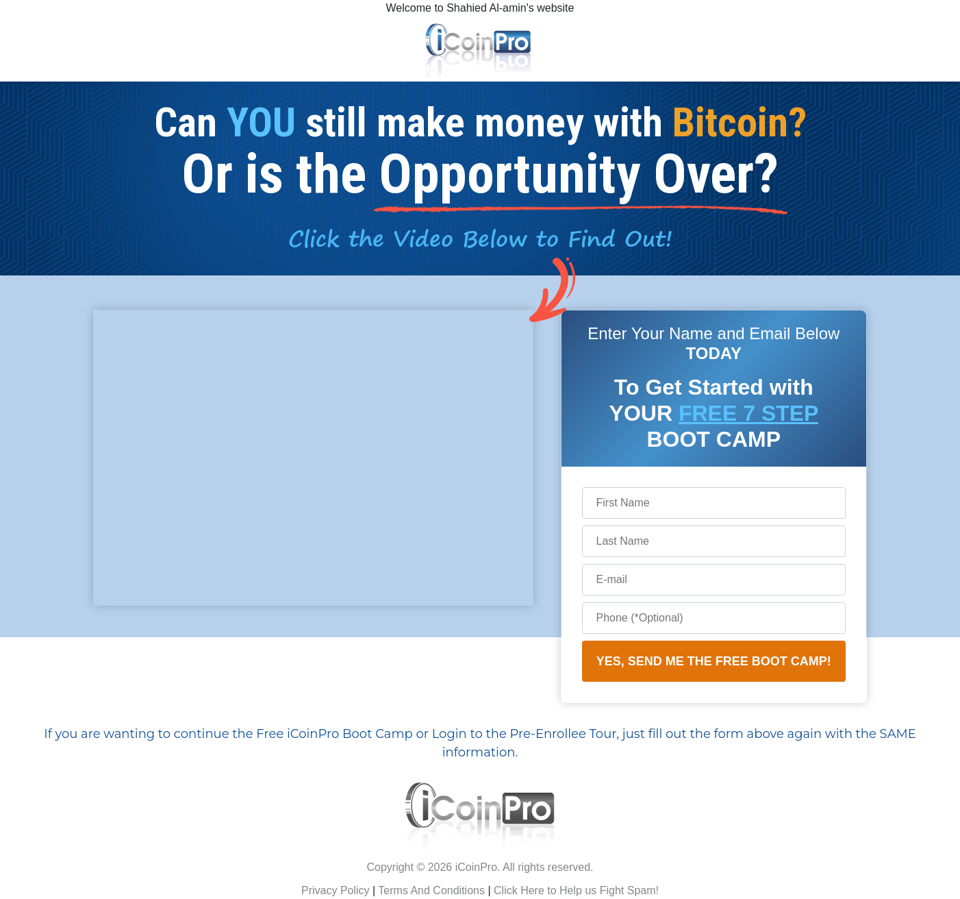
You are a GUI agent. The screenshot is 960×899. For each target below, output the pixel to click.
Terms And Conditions (431, 890)
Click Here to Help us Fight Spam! (576, 890)
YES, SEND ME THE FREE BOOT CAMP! (713, 661)
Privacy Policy (335, 890)
